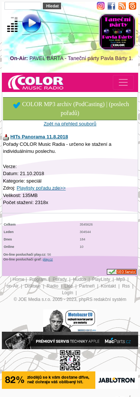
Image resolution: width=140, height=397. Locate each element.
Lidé (69, 286)
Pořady (60, 279)
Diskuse (33, 286)
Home (19, 279)
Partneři (87, 286)
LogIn (68, 292)
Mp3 (121, 279)
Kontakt (109, 286)
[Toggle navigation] (123, 82)
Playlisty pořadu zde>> (41, 188)
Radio (53, 286)
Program (38, 279)
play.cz (48, 259)
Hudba (80, 279)
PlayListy (101, 279)
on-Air (13, 286)
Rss (126, 286)
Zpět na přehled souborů (70, 124)
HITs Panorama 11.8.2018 (39, 137)
